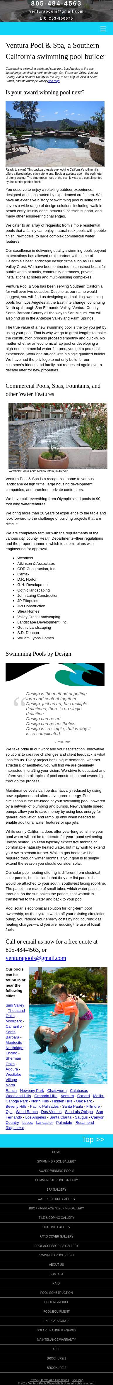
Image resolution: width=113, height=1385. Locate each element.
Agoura (12, 1069)
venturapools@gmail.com (56, 11)
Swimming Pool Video (56, 1255)
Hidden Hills (62, 1101)
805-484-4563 (22, 949)
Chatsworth (57, 1090)
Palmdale (64, 1122)
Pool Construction (56, 1292)
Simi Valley (15, 1005)
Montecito (14, 1042)
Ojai (9, 1111)
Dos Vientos (51, 1111)
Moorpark (14, 1021)
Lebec (27, 1122)
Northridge (14, 1048)
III (103, 29)
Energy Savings (57, 1321)
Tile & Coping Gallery (56, 1217)
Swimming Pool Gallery (56, 1161)
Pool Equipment (56, 1311)
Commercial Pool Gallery (56, 1180)
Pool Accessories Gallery (57, 1246)
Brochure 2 (56, 1367)
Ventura (67, 1096)
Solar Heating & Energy (56, 1330)
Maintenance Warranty (56, 1339)
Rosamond (85, 1122)
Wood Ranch (27, 1111)
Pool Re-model (56, 1302)
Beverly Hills (16, 1106)
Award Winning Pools (56, 1170)
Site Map (77, 1380)
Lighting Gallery (56, 1227)
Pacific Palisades (44, 1106)
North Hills (40, 1101)
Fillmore (93, 1106)
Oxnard (83, 1096)
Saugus (81, 1117)
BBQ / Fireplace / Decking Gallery (56, 1208)
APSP (57, 1349)
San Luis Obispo (79, 1111)
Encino (11, 1053)
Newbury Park (32, 1090)
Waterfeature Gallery (56, 1199)
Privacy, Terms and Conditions (49, 1380)
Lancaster (44, 1122)
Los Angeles (35, 1117)
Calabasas (79, 1090)
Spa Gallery (56, 1189)
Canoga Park (17, 1101)
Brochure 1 (56, 1358)
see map (53, 81)
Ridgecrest (15, 1128)
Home (56, 1152)
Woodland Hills (18, 1096)
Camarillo (14, 1026)
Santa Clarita (60, 1117)
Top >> (93, 1139)
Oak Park (84, 1101)
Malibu (98, 1096)
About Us (56, 1264)
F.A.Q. (56, 1283)
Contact (56, 1274)
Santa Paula (72, 1106)
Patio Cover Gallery (56, 1236)
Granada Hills (45, 1096)
